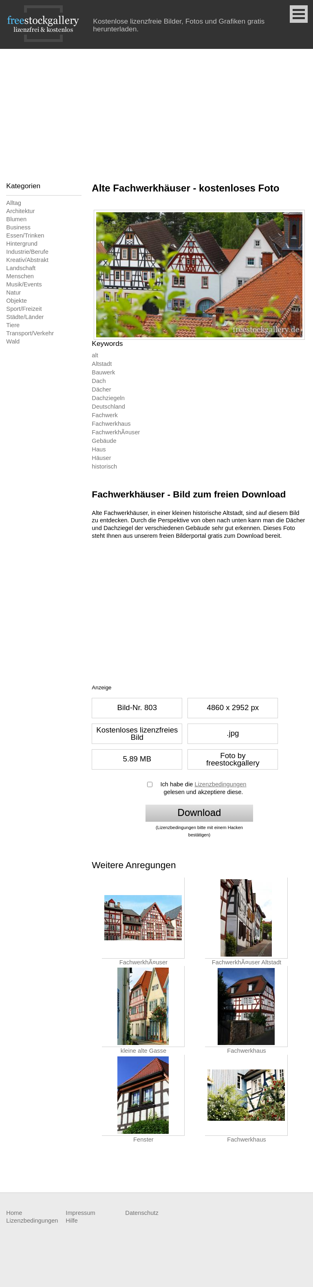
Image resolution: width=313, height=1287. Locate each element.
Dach (99, 381)
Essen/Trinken (25, 235)
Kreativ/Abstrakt (27, 260)
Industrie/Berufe (27, 252)
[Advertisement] (156, 110)
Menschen (20, 276)
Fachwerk (105, 415)
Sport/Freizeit (24, 309)
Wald (13, 341)
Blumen (16, 219)
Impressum (80, 1213)
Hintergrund (21, 243)
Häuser (101, 458)
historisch (104, 466)
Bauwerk (103, 372)
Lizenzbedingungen (220, 784)
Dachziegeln (108, 398)
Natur (13, 292)
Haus (99, 449)
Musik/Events (24, 284)
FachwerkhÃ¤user (116, 432)
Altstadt (102, 364)
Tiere (13, 325)
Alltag (13, 203)
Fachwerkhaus (111, 423)
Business (18, 227)
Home (14, 1213)
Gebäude (104, 441)
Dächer (101, 389)
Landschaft (20, 268)
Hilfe (71, 1220)
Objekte (16, 300)
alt (95, 355)
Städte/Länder (25, 317)
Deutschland (108, 406)
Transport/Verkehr (30, 333)
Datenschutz (141, 1213)
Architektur (20, 211)
